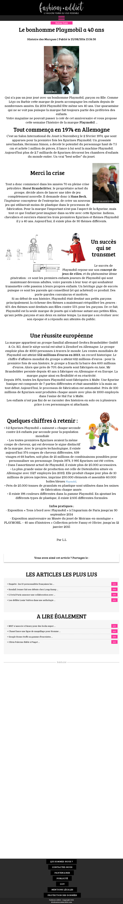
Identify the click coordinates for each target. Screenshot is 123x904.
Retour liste (61, 22)
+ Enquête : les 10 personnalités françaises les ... (30, 584)
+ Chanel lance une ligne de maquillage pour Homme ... (34, 631)
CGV (62, 883)
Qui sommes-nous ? (61, 861)
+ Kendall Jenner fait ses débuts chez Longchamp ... (32, 589)
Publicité (62, 878)
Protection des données (62, 895)
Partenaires (62, 872)
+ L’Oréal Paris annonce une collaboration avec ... (31, 595)
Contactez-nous (62, 867)
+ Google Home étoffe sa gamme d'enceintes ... (30, 637)
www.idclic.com (66, 902)
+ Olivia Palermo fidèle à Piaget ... (23, 642)
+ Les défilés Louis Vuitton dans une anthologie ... (31, 600)
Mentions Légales (62, 889)
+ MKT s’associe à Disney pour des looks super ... (31, 626)
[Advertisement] (61, 712)
